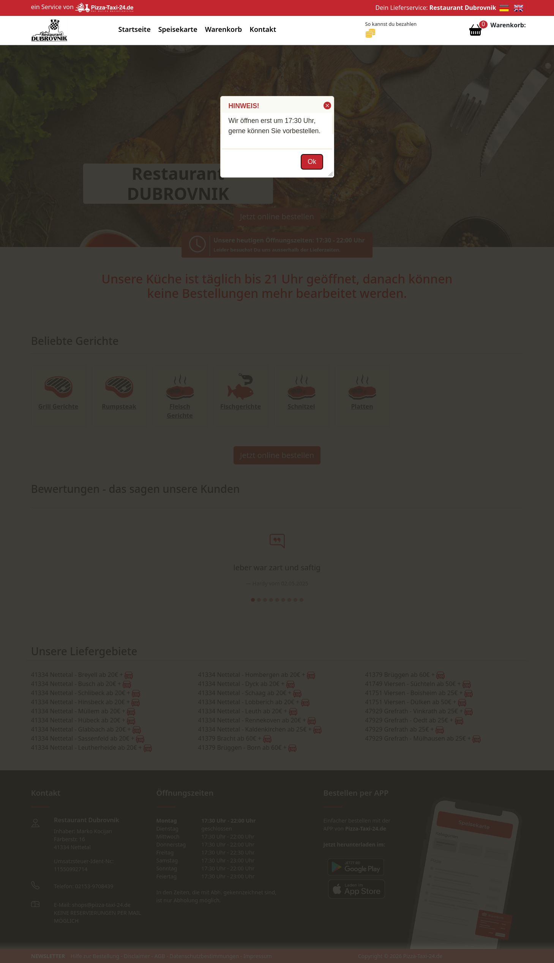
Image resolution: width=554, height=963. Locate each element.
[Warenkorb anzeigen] (475, 32)
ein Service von (82, 7)
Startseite (134, 29)
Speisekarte (177, 29)
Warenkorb (223, 29)
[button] (326, 105)
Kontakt (262, 29)
